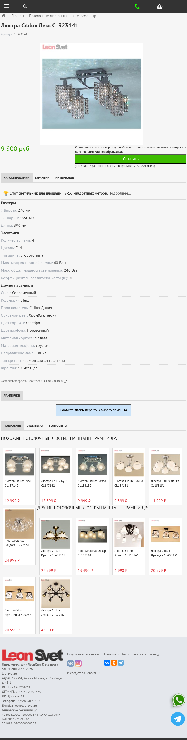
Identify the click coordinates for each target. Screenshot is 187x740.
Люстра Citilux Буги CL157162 (54, 483)
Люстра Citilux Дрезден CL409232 (18, 613)
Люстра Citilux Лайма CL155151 (165, 483)
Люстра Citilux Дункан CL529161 (53, 613)
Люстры (17, 16)
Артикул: (7, 34)
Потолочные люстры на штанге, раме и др (62, 16)
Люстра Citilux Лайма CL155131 (128, 483)
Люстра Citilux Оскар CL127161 (92, 553)
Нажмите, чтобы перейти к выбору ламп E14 (93, 410)
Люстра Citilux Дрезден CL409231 (164, 553)
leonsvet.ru (9, 674)
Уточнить (130, 159)
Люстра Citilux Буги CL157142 (18, 483)
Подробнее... (119, 193)
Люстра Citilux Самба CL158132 (92, 483)
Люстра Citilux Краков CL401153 (53, 553)
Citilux (34, 308)
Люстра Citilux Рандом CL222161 (17, 543)
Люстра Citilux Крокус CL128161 (126, 553)
